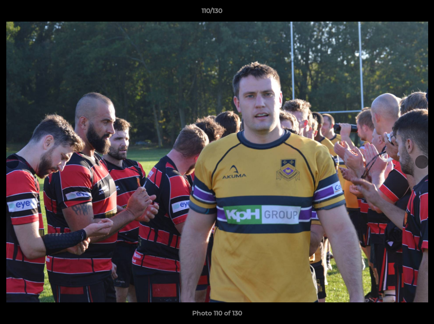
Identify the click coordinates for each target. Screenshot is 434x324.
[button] (396, 13)
